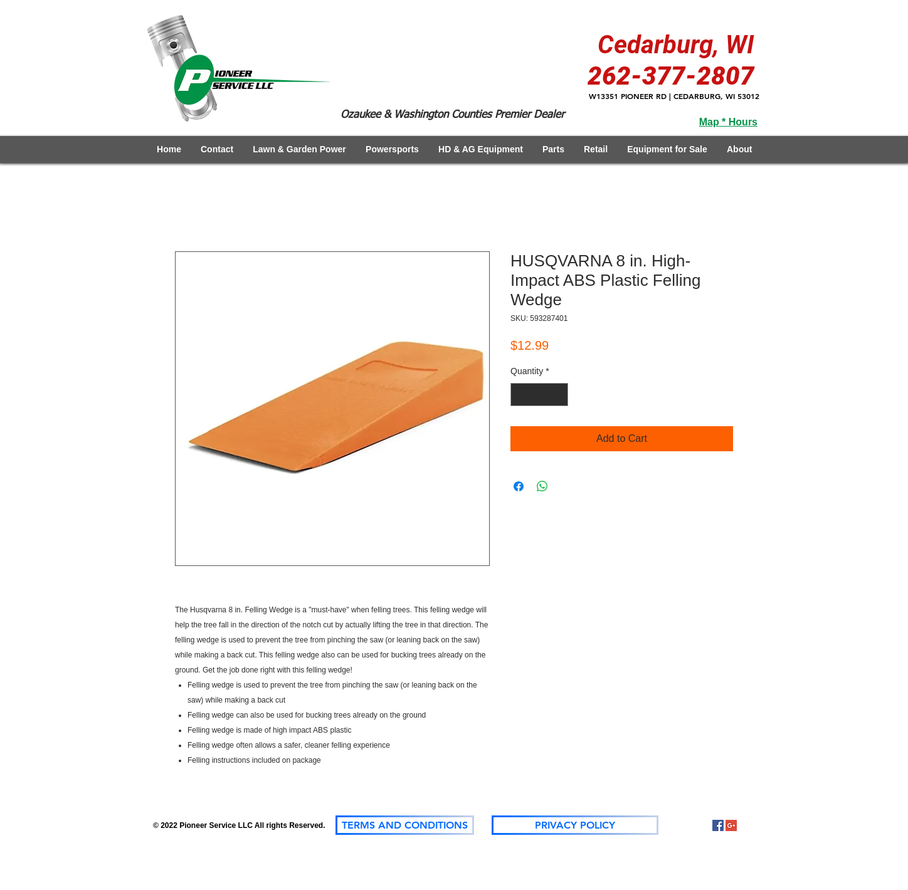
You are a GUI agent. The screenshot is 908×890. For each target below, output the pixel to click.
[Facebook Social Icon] (718, 825)
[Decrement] (520, 395)
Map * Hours (728, 122)
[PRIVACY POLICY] (575, 825)
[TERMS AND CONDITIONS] (404, 825)
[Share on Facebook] (518, 486)
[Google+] (731, 825)
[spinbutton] (539, 395)
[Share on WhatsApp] (542, 486)
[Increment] (558, 395)
